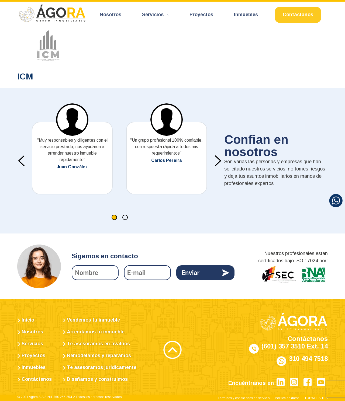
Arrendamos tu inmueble (96, 331)
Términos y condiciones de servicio (244, 398)
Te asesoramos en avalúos (98, 343)
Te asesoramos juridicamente (101, 367)
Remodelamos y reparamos (99, 355)
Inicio (28, 320)
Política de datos (287, 398)
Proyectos (33, 355)
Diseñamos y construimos (97, 379)
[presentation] (21, 161)
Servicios (32, 343)
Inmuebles (34, 367)
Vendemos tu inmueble (93, 320)
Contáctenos (37, 379)
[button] (114, 217)
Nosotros (32, 331)
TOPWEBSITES (316, 398)
